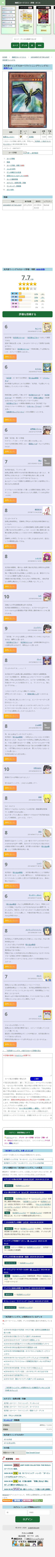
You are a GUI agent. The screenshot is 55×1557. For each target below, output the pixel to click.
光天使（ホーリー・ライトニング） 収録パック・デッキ (24, 1410)
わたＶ (39, 976)
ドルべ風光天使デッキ (12, 1192)
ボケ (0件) (10, 189)
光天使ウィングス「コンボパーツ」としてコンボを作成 (24, 1163)
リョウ (30, 1301)
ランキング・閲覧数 (14, 186)
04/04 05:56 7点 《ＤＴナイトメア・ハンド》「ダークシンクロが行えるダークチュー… (27, 1475)
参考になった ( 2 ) (11, 920)
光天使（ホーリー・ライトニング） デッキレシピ (21, 1403)
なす (40, 596)
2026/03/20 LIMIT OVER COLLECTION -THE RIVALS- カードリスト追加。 (27, 1467)
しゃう (39, 863)
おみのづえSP (28, 1179)
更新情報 (9, 1459)
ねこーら (38, 328)
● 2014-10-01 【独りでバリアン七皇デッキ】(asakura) (24, 1379)
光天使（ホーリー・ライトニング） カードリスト (21, 1407)
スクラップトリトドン (34, 930)
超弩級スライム (36, 429)
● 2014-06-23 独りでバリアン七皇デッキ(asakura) (22, 1336)
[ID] (16, 1512)
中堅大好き (38, 768)
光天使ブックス (36, 1213)
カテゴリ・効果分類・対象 (16, 183)
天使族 (31, 137)
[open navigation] (5, 3)
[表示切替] (22, 1536)
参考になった (10, 357)
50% (36, 297)
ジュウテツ (38, 627)
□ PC (37, 1536)
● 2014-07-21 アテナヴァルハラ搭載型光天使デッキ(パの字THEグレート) (27, 1362)
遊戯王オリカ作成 (7, 26)
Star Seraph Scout (33, 1452)
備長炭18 (38, 509)
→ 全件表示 (34, 153)
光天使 (8, 378)
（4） (43, 294)
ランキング (8, 1420)
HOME (4, 57)
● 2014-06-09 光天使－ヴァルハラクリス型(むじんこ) (23, 1368)
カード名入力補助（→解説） (29, 1108)
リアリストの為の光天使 (13, 1179)
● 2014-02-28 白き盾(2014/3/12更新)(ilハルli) (20, 1347)
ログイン (19, 1055)
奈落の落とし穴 (33, 694)
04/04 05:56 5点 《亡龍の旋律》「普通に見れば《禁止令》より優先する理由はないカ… (26, 1483)
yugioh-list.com (33, 1528)
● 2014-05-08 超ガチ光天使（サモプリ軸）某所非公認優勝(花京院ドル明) (27, 1331)
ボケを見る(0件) (9, 1443)
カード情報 (11, 158)
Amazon (5, 1495)
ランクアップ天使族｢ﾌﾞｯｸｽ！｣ (15, 1241)
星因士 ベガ (33, 444)
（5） (43, 301)
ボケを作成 (8, 1439)
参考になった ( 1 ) (11, 716)
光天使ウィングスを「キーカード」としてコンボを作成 (24, 1159)
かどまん (38, 369)
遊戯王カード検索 (7, 12)
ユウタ (25, 1222)
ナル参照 (38, 725)
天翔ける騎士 (38, 398)
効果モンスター (8, 137)
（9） (43, 297)
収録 (8, 162)
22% (36, 294)
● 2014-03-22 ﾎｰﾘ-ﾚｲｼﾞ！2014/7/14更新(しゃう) (21, 1340)
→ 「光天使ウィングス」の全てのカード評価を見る (21, 1051)
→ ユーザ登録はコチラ (31, 1507)
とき (40, 1016)
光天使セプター (33, 337)
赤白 (40, 832)
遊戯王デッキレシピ (7, 15)
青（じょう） (31, 1241)
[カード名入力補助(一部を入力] (16, 1078)
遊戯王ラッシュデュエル (35, 1539)
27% (36, 301)
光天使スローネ (34, 395)
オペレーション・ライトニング (15, 1301)
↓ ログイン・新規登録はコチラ (19, 1132)
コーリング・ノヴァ (39, 1198)
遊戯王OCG (18, 1539)
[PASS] (39, 1512)
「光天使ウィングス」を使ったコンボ (18, 1151)
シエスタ (38, 558)
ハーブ (27, 1288)
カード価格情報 (12, 179)
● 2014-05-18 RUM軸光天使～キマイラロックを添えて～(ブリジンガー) (27, 1352)
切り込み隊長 (33, 378)
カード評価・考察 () (15, 165)
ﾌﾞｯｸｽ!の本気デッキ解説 (13, 1222)
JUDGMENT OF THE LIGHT (40, 57)
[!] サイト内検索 (27, 1533)
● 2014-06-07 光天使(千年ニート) (16, 1375)
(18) (26, 153)
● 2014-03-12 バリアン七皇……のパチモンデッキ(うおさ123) (26, 1371)
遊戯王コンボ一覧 (7, 22)
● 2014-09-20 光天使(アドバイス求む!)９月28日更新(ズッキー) (26, 1344)
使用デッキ (8, 68)
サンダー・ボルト (35, 895)
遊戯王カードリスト (7, 8)
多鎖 (40, 797)
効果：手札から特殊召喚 (12, 1415)
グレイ (39, 659)
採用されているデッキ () (18, 176)
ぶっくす (25, 1192)
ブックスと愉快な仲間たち (13, 1288)
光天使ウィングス (8, 60)
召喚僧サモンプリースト (15, 412)
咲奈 (26, 1257)
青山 (40, 460)
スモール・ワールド (34, 406)
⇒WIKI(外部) (40, 269)
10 (6, 596)
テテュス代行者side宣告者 (13, 1257)
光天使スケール (18, 337)
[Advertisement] (27, 239)
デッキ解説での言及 (14, 172)
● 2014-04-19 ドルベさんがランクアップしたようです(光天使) (26, 1357)
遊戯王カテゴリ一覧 (7, 19)
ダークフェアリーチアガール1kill (16, 1269)
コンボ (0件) (11, 169)
